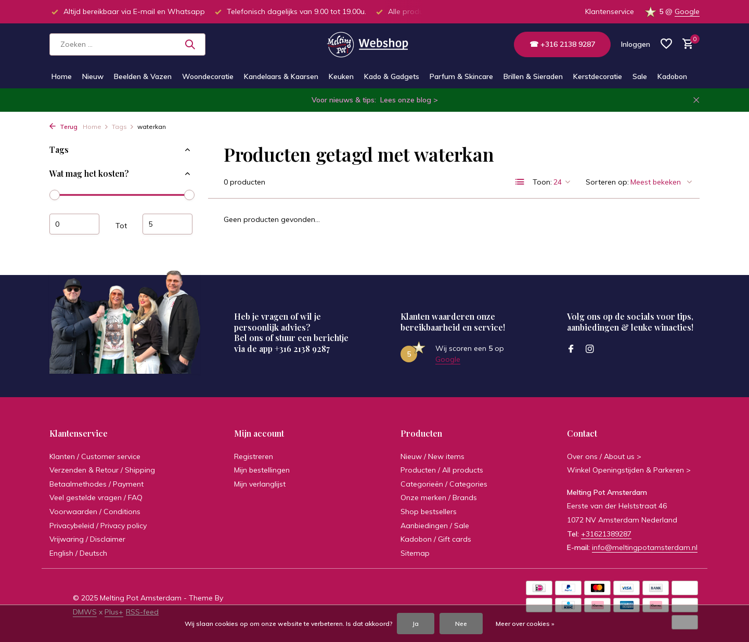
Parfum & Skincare (461, 76)
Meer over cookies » (525, 623)
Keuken (341, 76)
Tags (123, 126)
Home (61, 76)
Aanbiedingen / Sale (435, 525)
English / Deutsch (78, 553)
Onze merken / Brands (439, 497)
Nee (461, 623)
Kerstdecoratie (597, 76)
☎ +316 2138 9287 (562, 44)
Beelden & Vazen (143, 76)
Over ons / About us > (604, 456)
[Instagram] (590, 349)
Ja (415, 623)
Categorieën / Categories (444, 484)
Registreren (253, 456)
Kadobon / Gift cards (436, 539)
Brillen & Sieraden (533, 76)
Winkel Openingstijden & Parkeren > (629, 470)
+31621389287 (606, 534)
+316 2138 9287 (302, 348)
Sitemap (415, 553)
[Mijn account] (635, 44)
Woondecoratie (208, 76)
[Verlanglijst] (666, 44)
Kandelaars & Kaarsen (281, 76)
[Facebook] (571, 349)
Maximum (167, 224)
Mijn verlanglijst (260, 484)
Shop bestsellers (429, 511)
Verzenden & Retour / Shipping (102, 470)
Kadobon (672, 76)
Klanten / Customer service (94, 456)
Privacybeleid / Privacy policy (98, 525)
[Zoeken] (127, 44)
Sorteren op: (607, 182)
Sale (639, 76)
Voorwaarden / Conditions (94, 511)
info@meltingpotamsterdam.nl (645, 547)
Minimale (74, 224)
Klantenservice (609, 11)
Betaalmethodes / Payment (96, 484)
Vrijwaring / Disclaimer (87, 539)
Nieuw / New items (432, 456)
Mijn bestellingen (262, 470)
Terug (63, 126)
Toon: (542, 182)
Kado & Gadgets (391, 76)
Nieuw (93, 76)
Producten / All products (442, 470)
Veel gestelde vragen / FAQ (96, 497)
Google (687, 11)
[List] (520, 182)
